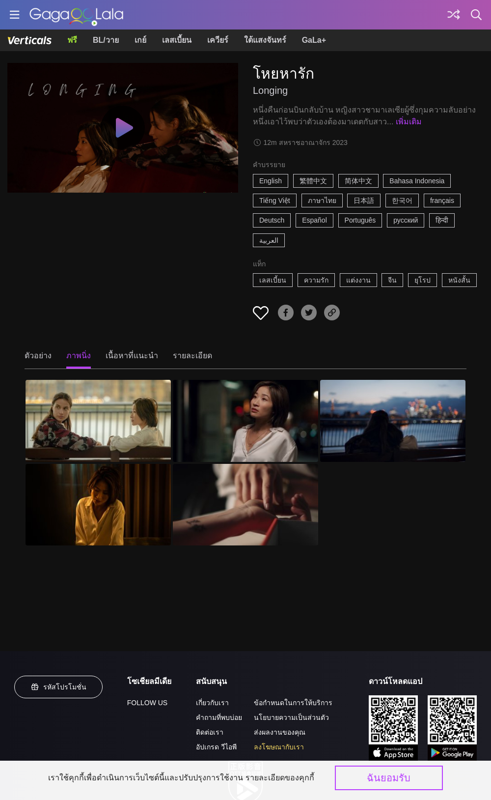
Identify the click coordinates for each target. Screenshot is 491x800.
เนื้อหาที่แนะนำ (132, 355)
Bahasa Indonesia (416, 181)
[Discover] (453, 14)
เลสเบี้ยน (176, 40)
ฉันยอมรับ (388, 777)
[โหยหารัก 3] (392, 420)
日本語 (364, 200)
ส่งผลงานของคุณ (279, 732)
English (270, 181)
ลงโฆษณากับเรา (279, 747)
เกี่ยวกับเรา (212, 703)
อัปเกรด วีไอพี (216, 747)
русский (405, 220)
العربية (268, 240)
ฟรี (72, 40)
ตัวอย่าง (38, 355)
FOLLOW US (147, 703)
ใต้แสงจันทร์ (265, 40)
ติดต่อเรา (209, 732)
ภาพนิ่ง (78, 355)
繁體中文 (313, 181)
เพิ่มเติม (409, 121)
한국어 (402, 200)
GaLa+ (314, 40)
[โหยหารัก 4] (98, 504)
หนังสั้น (459, 280)
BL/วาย (106, 40)
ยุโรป (422, 280)
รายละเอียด (192, 355)
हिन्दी (442, 220)
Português (360, 220)
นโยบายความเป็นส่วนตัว (291, 717)
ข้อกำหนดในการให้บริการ (293, 703)
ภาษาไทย (322, 200)
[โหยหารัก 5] (245, 504)
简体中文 (358, 181)
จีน (392, 280)
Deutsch (271, 220)
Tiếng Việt (274, 200)
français (442, 200)
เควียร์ (217, 40)
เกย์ (140, 40)
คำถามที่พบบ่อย (219, 717)
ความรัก (316, 280)
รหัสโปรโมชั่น (58, 687)
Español (314, 220)
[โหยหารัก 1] (98, 420)
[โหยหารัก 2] (245, 420)
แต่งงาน (358, 280)
